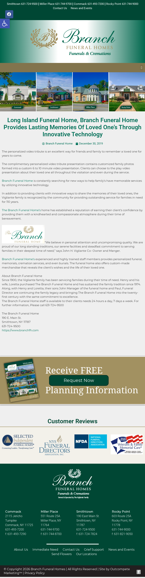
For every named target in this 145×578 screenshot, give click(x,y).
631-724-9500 (85, 531)
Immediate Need (45, 551)
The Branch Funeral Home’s (21, 211)
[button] (5, 23)
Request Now (79, 381)
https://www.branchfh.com (20, 331)
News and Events (121, 551)
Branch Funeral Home (17, 182)
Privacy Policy (35, 574)
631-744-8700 (52, 535)
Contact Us (71, 551)
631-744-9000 (121, 531)
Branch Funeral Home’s (18, 260)
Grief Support (94, 551)
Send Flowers (62, 555)
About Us (21, 551)
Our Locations (86, 555)
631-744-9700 (50, 531)
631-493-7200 (14, 531)
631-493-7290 (16, 535)
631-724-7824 (88, 535)
